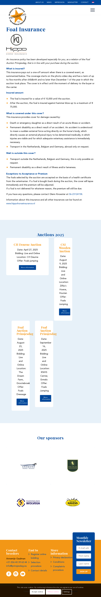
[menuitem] (39, 2)
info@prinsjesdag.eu (16, 566)
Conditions (58, 562)
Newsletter (73, 2)
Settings (67, 592)
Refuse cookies (53, 592)
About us (39, 2)
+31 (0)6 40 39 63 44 (16, 562)
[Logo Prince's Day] (17, 16)
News (49, 2)
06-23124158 (75, 194)
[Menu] (92, 10)
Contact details (39, 571)
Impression (59, 2)
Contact (84, 2)
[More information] (27, 267)
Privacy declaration (62, 557)
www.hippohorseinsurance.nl (20, 203)
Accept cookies (37, 592)
